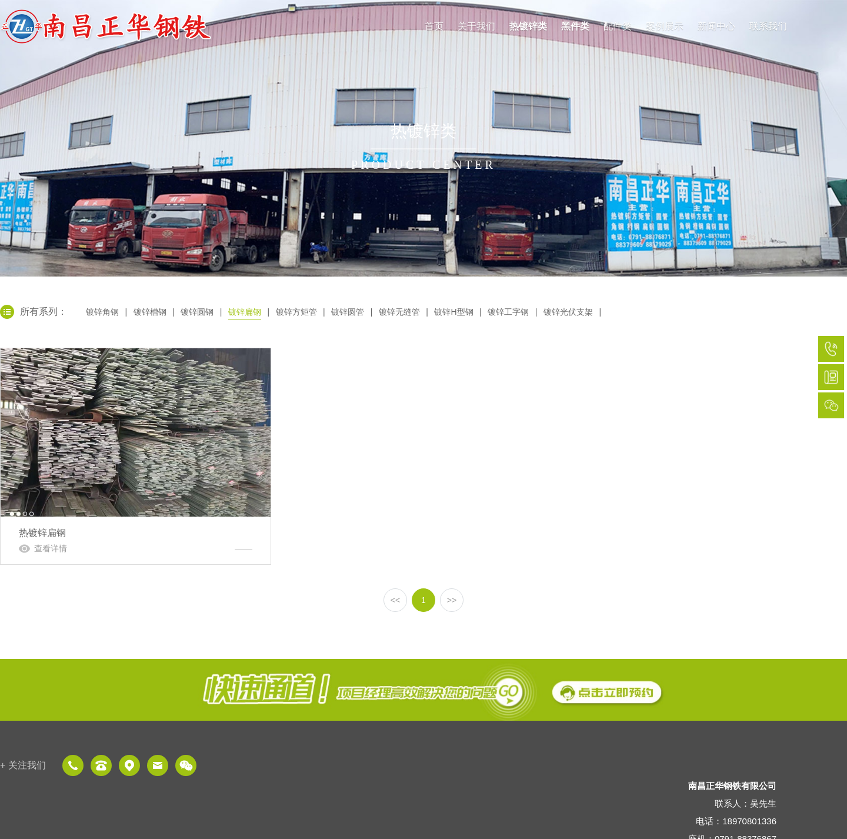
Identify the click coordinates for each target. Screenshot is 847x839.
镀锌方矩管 (296, 312)
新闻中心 (716, 26)
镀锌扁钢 (244, 312)
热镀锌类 (528, 26)
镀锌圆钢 (197, 312)
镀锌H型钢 (453, 312)
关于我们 (476, 26)
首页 (434, 26)
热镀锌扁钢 (135, 456)
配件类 (617, 26)
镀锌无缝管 (399, 312)
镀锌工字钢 (508, 312)
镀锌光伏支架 (568, 312)
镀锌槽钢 (150, 312)
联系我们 (768, 26)
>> (451, 600)
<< (395, 600)
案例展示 (664, 26)
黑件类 (575, 26)
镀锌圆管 (347, 312)
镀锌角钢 (102, 312)
